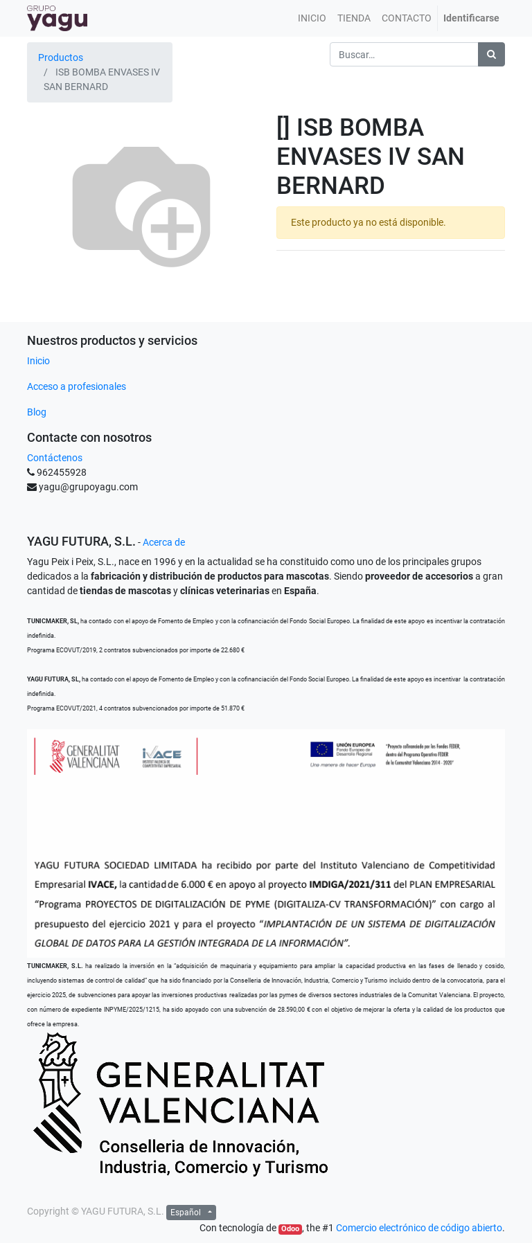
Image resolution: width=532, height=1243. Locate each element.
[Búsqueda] (491, 54)
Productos (60, 57)
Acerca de (164, 542)
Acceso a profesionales (76, 386)
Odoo (290, 1228)
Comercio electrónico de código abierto (419, 1227)
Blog (36, 412)
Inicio (38, 360)
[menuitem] (312, 18)
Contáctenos (54, 457)
